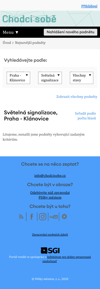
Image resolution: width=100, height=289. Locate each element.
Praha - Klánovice (17, 77)
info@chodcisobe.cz (50, 176)
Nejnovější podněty (30, 43)
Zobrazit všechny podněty (76, 97)
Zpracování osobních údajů (50, 234)
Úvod (7, 43)
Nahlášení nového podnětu (70, 32)
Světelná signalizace (49, 77)
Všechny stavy (79, 77)
